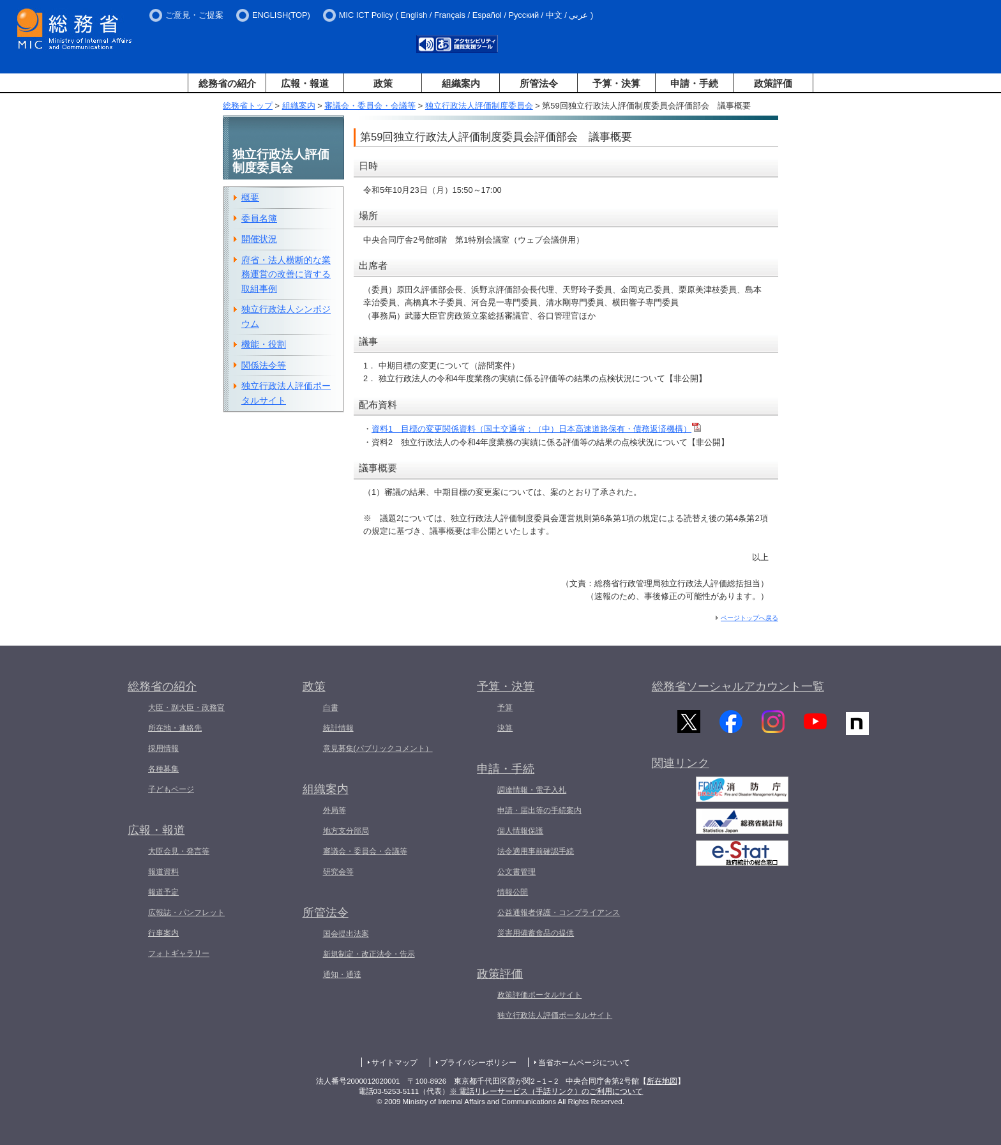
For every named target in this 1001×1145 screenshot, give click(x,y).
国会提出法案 (346, 933)
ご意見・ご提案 (194, 15)
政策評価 (773, 83)
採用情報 (163, 748)
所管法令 (539, 83)
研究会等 (338, 871)
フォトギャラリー (178, 953)
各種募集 (163, 768)
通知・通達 (342, 974)
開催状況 (259, 239)
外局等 (334, 810)
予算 (505, 707)
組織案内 (461, 83)
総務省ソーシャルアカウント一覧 (738, 686)
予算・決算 (616, 83)
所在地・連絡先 (175, 728)
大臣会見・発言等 (178, 851)
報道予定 (163, 892)
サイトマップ (395, 1062)
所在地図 (662, 1081)
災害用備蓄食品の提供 (535, 933)
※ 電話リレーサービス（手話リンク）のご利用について (546, 1091)
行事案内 (163, 933)
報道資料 (163, 871)
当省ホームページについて (584, 1062)
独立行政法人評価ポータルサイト (286, 393)
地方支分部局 (346, 830)
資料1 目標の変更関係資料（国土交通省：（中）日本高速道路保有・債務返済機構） (536, 429)
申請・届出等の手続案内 (539, 810)
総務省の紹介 (227, 83)
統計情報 (338, 728)
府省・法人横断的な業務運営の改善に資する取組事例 (286, 274)
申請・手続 (694, 83)
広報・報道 (305, 83)
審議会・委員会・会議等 (370, 105)
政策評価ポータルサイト (539, 994)
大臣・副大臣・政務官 (186, 707)
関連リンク (680, 767)
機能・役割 (263, 344)
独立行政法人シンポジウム (286, 316)
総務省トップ (248, 105)
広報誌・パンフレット (186, 912)
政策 (383, 83)
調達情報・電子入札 (531, 789)
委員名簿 (259, 218)
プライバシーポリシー (478, 1062)
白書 (330, 707)
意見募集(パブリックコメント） (378, 748)
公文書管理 (516, 871)
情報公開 (512, 892)
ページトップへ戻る (749, 617)
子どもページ (171, 789)
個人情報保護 (520, 830)
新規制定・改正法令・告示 (369, 954)
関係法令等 (263, 365)
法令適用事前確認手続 (535, 851)
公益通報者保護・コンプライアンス (558, 912)
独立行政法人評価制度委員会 (479, 105)
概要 (250, 197)
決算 (505, 728)
